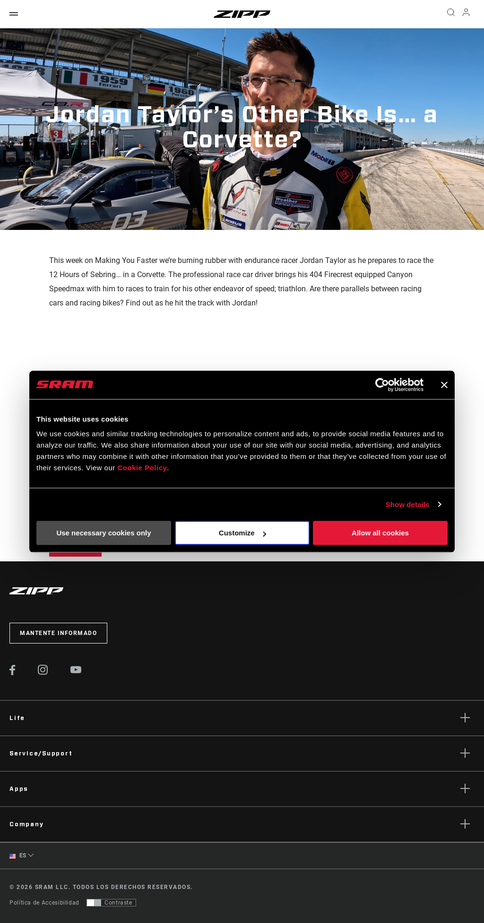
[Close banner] (444, 384)
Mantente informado (58, 633)
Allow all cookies (380, 533)
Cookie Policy (142, 468)
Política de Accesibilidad (44, 902)
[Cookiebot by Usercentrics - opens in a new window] (382, 385)
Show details (408, 504)
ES (17, 855)
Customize (242, 533)
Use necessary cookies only (103, 533)
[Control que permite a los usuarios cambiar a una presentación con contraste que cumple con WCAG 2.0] (111, 902)
